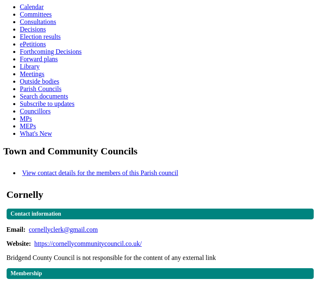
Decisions (33, 29)
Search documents (44, 96)
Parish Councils (41, 88)
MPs (26, 118)
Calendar (32, 6)
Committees (36, 14)
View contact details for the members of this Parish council (100, 172)
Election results (40, 36)
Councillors (35, 111)
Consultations (38, 21)
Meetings (32, 73)
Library (30, 66)
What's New (36, 133)
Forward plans (39, 58)
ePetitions (33, 44)
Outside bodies (39, 81)
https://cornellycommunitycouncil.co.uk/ (88, 243)
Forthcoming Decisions (51, 51)
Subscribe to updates (47, 103)
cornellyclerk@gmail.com (63, 229)
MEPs (28, 126)
